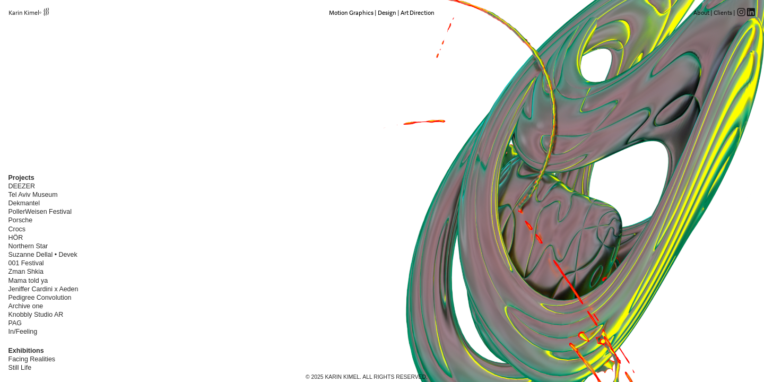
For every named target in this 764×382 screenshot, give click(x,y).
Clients (723, 12)
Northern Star (28, 246)
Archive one (26, 306)
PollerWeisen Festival (40, 211)
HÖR (17, 237)
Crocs (16, 229)
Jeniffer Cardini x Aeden (43, 289)
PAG (15, 323)
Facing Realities (31, 359)
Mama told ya (28, 280)
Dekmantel (24, 203)
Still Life (20, 367)
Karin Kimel (23, 12)
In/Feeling (23, 331)
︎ (741, 12)
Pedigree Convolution (40, 297)
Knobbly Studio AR (36, 314)
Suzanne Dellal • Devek (42, 254)
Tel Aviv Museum (33, 194)
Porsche (21, 220)
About (701, 12)
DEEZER (21, 186)
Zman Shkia (26, 271)
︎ (751, 12)
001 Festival (26, 263)
